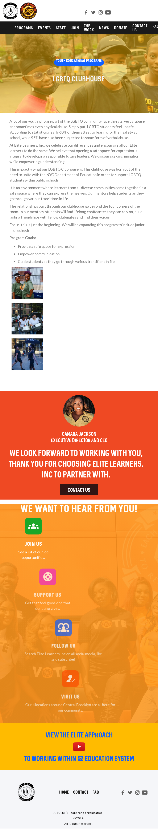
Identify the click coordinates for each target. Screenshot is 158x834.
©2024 (78, 818)
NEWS (104, 27)
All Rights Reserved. (78, 823)
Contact (80, 792)
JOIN (75, 27)
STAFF (61, 27)
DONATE (120, 27)
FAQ (95, 792)
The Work (89, 27)
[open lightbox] (27, 285)
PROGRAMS (23, 27)
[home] (18, 11)
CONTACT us (139, 27)
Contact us (79, 490)
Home (64, 792)
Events (44, 27)
